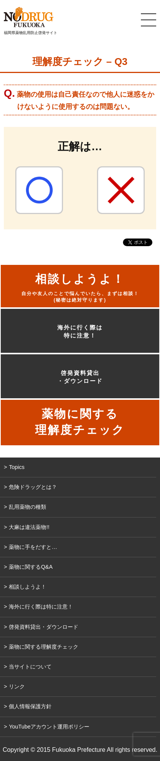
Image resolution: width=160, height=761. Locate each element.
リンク (17, 686)
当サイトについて (30, 667)
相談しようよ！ (27, 587)
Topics (16, 467)
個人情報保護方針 (30, 706)
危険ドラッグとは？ (33, 487)
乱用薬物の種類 (27, 507)
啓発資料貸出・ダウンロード (80, 377)
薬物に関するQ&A (30, 567)
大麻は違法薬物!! (29, 527)
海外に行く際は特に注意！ (80, 331)
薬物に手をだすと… (33, 547)
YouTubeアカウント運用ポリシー (49, 727)
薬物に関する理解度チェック (43, 647)
